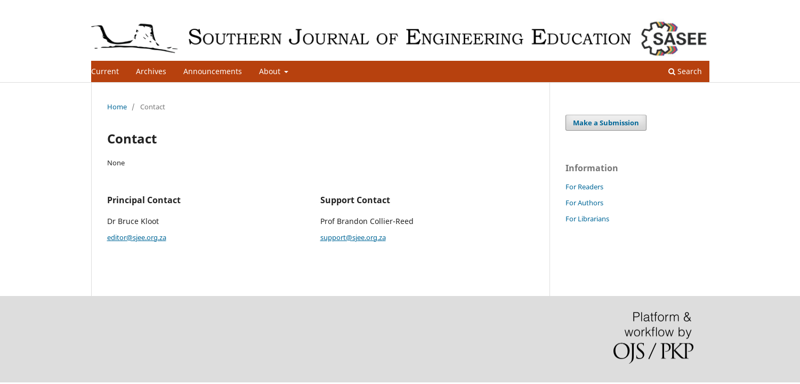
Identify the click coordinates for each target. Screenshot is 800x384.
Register (666, 8)
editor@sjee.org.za (136, 237)
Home (117, 106)
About (270, 71)
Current (105, 71)
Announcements (212, 71)
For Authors (584, 202)
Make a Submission (606, 122)
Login (700, 8)
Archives (151, 71)
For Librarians (587, 218)
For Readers (584, 186)
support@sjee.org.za (353, 237)
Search (685, 71)
